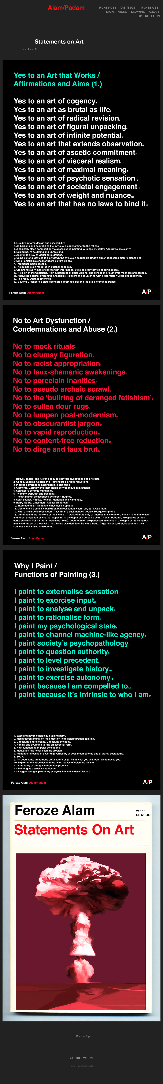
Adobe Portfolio (86, 1065)
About (154, 11)
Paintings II (128, 7)
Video (122, 11)
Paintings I (107, 7)
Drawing (138, 11)
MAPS (110, 11)
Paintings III (150, 7)
